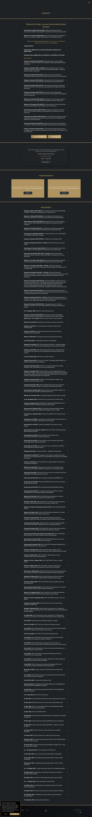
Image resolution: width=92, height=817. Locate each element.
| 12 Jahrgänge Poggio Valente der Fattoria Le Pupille (44, 395)
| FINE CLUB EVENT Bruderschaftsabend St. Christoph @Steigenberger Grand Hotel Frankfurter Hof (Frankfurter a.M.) (43, 497)
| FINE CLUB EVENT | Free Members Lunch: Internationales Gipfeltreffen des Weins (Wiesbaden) (41, 436)
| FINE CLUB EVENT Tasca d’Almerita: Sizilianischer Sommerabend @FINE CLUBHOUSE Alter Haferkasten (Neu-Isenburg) (44, 593)
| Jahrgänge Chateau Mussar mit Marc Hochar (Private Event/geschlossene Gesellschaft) (42, 332)
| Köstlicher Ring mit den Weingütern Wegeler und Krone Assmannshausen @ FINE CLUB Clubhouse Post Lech (44, 390)
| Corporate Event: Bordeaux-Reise (37, 680)
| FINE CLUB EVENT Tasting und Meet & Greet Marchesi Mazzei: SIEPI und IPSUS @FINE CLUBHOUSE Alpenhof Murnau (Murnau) (44, 529)
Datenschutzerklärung (35, 188)
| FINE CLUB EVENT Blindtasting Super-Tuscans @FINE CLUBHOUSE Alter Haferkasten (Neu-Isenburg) (44, 539)
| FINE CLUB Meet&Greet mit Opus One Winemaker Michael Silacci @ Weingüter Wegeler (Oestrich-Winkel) (44, 649)
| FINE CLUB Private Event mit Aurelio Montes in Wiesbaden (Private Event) (43, 603)
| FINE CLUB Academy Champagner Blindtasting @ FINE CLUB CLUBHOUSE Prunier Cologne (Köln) (42, 654)
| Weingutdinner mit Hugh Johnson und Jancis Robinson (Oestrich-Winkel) (42, 795)
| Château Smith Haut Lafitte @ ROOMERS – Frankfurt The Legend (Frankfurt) (44, 725)
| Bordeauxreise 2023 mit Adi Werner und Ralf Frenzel (43, 399)
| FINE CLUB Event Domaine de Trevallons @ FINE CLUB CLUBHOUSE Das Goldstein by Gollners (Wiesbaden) (44, 675)
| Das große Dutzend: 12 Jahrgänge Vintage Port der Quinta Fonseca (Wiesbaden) (43, 786)
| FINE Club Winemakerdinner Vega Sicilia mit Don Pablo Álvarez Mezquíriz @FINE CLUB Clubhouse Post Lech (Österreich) (44, 261)
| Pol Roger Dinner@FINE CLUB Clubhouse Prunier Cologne (44, 414)
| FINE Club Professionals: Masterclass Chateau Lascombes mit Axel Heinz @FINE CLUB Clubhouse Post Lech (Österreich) (44, 255)
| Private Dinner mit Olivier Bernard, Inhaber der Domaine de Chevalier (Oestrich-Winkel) (43, 773)
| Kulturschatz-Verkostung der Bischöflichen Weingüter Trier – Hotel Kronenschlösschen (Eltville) (44, 745)
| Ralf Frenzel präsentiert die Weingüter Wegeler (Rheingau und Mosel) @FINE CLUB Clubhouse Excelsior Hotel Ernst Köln (44, 315)
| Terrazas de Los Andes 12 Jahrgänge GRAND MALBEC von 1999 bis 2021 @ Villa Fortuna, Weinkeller (45, 361)
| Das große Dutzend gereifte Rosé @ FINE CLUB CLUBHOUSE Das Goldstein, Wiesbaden (44, 690)
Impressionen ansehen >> (39, 136)
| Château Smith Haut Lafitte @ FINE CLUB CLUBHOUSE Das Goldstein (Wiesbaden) (45, 716)
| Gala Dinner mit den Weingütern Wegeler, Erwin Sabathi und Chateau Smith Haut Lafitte (43, 380)
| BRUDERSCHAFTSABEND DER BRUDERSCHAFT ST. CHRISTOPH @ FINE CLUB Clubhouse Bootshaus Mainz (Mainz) (44, 404)
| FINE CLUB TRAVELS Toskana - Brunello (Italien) (43, 561)
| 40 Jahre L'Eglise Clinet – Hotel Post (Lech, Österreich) (42, 735)
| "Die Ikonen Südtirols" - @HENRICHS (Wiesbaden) (42, 451)
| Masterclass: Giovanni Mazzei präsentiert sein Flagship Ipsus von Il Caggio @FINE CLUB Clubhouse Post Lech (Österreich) (44, 99)
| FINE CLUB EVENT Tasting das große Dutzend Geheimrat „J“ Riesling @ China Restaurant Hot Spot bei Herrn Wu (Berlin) (42, 566)
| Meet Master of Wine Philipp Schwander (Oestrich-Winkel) (43, 777)
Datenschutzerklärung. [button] (10, 811)
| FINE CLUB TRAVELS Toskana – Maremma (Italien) (44, 598)
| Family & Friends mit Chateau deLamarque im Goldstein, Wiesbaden (42, 730)
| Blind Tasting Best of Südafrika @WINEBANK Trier (43, 478)
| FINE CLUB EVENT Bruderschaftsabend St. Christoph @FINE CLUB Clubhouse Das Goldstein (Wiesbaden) (44, 513)
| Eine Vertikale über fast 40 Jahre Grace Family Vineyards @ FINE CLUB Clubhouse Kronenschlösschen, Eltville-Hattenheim (44, 216)
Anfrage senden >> (46, 162)
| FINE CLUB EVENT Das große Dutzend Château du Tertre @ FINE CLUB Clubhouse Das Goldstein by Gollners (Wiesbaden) (43, 638)
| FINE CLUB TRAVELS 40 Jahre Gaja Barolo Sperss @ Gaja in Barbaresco (44, 582)
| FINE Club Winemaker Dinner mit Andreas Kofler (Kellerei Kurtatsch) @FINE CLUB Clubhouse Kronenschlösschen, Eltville (45, 31)
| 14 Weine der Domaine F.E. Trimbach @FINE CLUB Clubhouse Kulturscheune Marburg (45, 234)
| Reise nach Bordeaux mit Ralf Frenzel (40, 750)
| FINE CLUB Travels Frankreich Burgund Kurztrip (41, 633)
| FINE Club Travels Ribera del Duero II (39, 311)
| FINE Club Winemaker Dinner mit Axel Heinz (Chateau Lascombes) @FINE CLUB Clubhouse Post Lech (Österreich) (44, 248)
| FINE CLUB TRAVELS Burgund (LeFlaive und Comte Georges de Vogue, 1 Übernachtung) (44, 534)
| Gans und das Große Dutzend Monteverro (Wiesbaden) (43, 754)
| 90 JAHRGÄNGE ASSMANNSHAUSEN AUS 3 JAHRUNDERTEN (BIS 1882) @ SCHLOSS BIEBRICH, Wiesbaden (44, 684)
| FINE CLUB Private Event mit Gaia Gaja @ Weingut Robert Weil (43, 702)
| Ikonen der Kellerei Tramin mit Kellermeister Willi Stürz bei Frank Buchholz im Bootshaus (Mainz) (44, 446)
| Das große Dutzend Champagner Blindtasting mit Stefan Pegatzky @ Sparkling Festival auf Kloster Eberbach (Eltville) (44, 659)
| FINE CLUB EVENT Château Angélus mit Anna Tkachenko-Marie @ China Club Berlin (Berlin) (42, 555)
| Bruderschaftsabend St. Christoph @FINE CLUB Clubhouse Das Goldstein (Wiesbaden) (44, 462)
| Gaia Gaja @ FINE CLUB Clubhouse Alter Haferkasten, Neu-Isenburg (44, 698)
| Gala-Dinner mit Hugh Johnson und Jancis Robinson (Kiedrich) (43, 790)
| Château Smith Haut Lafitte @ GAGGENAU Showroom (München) (44, 721)
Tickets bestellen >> (54, 136)
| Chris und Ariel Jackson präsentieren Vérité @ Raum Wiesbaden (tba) (42, 326)
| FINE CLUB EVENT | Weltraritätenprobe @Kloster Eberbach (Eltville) (45, 430)
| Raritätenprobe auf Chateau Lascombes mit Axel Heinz (43, 322)
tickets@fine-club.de (46, 156)
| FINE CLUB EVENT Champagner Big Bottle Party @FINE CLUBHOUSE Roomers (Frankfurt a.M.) (44, 545)
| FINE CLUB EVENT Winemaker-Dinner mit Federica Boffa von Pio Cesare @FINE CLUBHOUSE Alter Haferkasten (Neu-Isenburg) (44, 577)
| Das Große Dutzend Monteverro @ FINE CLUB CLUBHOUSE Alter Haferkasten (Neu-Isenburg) (44, 740)
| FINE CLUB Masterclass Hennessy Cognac (44, 243)
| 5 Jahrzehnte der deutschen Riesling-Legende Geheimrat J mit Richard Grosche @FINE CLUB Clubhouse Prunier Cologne (44, 409)
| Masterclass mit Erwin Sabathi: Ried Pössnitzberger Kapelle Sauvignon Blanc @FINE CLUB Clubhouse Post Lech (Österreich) (45, 75)
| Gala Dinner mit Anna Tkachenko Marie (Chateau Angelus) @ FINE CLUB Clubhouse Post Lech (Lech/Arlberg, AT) (43, 366)
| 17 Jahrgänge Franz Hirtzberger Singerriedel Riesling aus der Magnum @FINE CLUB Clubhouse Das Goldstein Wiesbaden (44, 229)
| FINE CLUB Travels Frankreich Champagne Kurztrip (42, 624)
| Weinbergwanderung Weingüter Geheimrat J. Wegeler (41, 620)
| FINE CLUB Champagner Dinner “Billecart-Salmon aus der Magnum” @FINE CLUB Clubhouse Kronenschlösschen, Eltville (44, 36)
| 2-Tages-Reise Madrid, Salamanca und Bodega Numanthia (44, 768)
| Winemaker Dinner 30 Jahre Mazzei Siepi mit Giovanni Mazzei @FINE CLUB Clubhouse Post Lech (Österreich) (44, 105)
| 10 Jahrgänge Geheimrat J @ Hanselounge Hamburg (43, 336)
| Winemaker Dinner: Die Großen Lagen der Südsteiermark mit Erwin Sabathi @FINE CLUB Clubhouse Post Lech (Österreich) (44, 80)
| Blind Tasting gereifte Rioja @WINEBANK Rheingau (43, 487)
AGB (27, 810)
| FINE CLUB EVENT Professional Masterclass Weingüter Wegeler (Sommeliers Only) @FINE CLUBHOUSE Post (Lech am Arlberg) (44, 518)
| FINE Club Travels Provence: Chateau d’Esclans (43, 318)
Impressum (21, 810)
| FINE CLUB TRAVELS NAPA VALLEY (44, 507)
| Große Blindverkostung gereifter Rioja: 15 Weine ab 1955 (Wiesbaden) (43, 758)
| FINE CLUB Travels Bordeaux (36, 694)
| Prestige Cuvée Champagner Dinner (43, 239)
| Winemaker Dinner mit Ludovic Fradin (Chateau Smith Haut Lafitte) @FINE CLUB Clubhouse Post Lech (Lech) (45, 473)
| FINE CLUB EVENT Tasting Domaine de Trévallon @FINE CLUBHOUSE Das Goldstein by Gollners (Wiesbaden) (44, 587)
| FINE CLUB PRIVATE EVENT (35, 711)
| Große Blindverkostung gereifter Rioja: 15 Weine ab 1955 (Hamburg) (43, 763)
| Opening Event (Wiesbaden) (36, 800)
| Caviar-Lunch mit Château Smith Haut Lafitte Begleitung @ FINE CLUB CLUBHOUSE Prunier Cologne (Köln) (43, 707)
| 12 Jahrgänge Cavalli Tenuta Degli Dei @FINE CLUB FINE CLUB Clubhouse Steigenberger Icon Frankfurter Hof (44, 211)
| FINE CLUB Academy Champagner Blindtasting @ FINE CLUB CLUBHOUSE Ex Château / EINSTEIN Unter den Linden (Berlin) (42, 665)
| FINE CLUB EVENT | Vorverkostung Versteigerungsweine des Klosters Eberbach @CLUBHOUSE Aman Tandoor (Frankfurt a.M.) (44, 502)
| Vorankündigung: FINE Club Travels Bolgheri (40, 340)
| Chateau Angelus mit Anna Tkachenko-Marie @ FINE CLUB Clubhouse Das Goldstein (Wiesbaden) (43, 441)
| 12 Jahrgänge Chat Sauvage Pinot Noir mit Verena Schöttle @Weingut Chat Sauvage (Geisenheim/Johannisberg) (43, 491)
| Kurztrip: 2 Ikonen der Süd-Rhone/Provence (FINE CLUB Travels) (43, 670)
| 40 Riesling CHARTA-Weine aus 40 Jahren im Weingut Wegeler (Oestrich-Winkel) (44, 482)
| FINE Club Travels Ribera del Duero (39, 356)
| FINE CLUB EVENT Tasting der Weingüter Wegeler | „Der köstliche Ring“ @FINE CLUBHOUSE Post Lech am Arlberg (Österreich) (44, 523)
